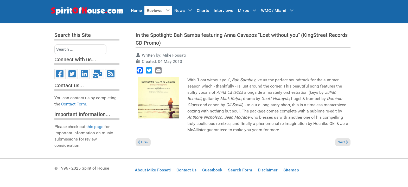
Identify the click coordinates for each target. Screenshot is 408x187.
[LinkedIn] (84, 74)
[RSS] (110, 74)
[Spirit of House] (87, 12)
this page (94, 126)
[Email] (97, 74)
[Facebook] (60, 74)
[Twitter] (72, 74)
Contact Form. (74, 104)
